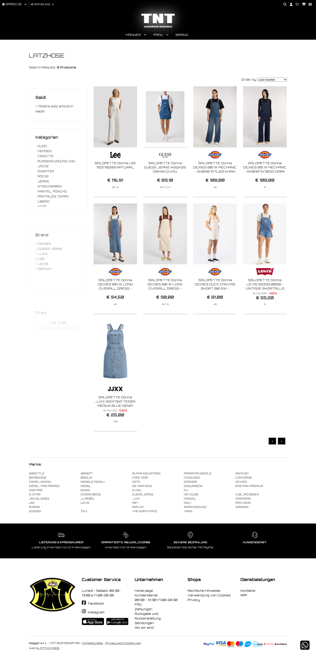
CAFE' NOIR (140, 477)
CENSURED (192, 477)
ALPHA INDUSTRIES (146, 473)
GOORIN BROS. (91, 494)
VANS (188, 511)
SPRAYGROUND (195, 507)
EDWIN (85, 490)
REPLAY (138, 507)
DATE (136, 481)
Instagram (96, 612)
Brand (182, 35)
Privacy (194, 600)
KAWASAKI (243, 498)
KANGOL (190, 498)
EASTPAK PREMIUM (249, 486)
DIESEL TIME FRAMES (44, 486)
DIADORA (190, 481)
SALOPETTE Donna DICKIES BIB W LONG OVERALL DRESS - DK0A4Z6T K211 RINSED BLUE (115, 304)
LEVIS (85, 502)
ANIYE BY (242, 473)
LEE (32, 502)
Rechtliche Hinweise (204, 590)
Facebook (96, 603)
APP (243, 595)
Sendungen (144, 623)
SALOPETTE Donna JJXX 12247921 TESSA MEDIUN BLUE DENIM (115, 417)
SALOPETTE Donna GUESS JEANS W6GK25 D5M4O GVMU (165, 167)
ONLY (187, 502)
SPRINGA (241, 507)
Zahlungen (143, 609)
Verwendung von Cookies (209, 595)
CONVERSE (243, 477)
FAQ (138, 604)
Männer (133, 35)
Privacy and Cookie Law (123, 643)
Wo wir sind (144, 627)
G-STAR (34, 494)
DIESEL (86, 486)
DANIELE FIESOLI (93, 481)
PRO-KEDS (243, 502)
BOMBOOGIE (37, 477)
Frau (158, 35)
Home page (144, 590)
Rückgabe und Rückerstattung (148, 616)
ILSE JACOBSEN (247, 494)
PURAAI (34, 507)
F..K (186, 490)
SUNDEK (35, 511)
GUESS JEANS (142, 494)
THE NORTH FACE (144, 511)
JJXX (136, 498)
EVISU (136, 490)
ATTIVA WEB (49, 648)
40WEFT (87, 473)
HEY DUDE (191, 494)
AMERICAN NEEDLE (198, 473)
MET (135, 502)
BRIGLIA (86, 477)
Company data (92, 643)
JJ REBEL (88, 498)
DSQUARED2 (193, 486)
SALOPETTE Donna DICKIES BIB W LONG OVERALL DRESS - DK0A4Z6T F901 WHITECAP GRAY (165, 309)
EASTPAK (36, 490)
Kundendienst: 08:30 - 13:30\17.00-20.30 (156, 598)
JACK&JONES (39, 498)
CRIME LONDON (40, 481)
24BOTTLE (36, 473)
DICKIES (241, 481)
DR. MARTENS (142, 486)
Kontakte (247, 590)
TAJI (84, 511)
